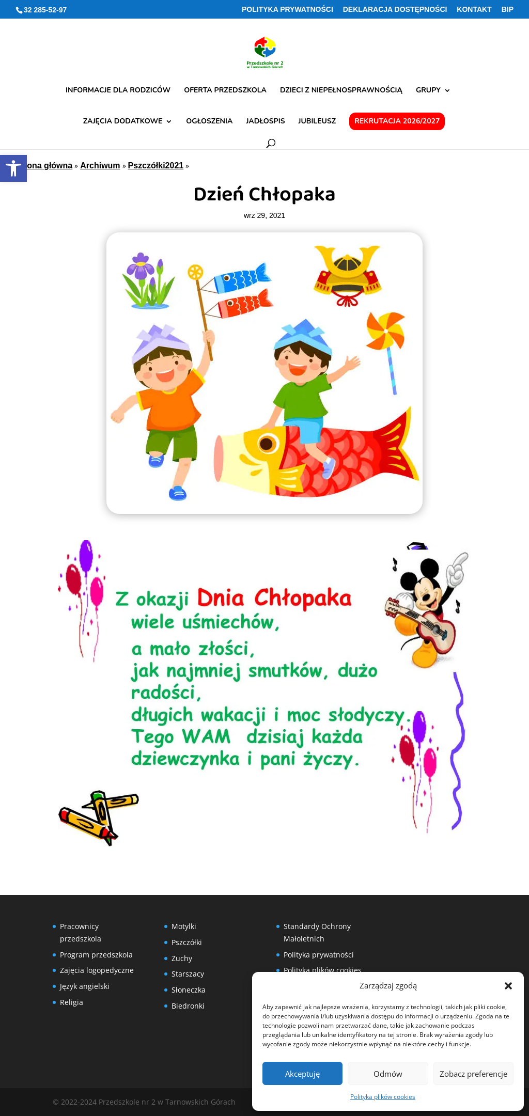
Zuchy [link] (182, 958)
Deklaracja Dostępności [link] (395, 9)
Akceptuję (302, 1073)
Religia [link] (71, 1002)
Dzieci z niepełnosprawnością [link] (341, 91)
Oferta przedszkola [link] (225, 91)
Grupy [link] (428, 91)
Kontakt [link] (474, 9)
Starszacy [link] (188, 974)
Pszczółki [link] (187, 942)
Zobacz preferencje (473, 1073)
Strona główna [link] (43, 165)
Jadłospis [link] (265, 122)
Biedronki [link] (188, 1006)
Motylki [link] (184, 926)
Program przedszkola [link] (96, 955)
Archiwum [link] (100, 165)
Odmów (388, 1073)
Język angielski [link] (85, 986)
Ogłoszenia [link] (209, 122)
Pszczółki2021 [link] (156, 165)
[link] (13, 168)
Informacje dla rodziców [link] (118, 91)
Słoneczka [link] (189, 990)
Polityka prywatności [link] (287, 9)
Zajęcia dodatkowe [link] (123, 122)
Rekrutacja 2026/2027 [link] (397, 121)
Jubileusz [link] (317, 122)
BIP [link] (508, 9)
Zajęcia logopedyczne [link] (97, 970)
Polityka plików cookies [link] (382, 1096)
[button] (508, 986)
